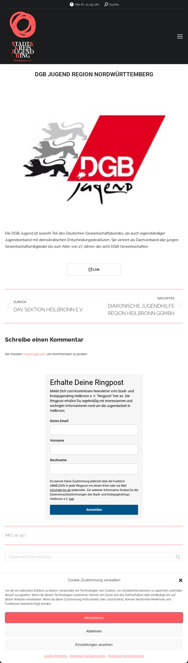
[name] (94, 449)
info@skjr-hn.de (60, 490)
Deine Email (59, 421)
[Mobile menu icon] (180, 36)
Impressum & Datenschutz (88, 656)
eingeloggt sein (34, 354)
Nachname (58, 460)
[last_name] (94, 469)
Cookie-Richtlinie (55, 656)
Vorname (57, 440)
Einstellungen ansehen (94, 644)
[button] (180, 580)
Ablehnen (94, 631)
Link (94, 269)
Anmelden (94, 510)
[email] (94, 430)
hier (71, 499)
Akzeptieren (94, 618)
